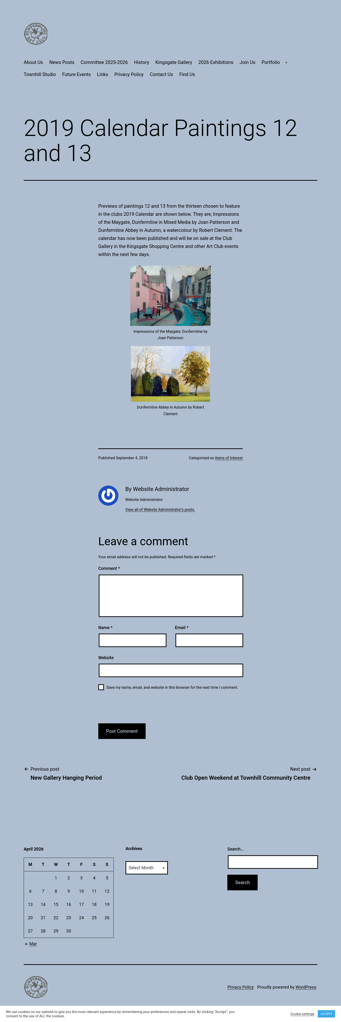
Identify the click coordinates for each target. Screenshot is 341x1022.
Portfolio (271, 62)
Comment (109, 568)
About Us (33, 62)
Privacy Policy (129, 74)
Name (105, 627)
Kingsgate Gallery (173, 62)
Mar (30, 943)
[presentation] (134, 709)
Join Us (248, 62)
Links (102, 74)
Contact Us (161, 74)
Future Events (76, 74)
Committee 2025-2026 (104, 62)
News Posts (61, 62)
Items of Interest (229, 458)
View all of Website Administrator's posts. (160, 509)
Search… (235, 848)
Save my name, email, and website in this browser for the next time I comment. (172, 687)
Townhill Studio (40, 74)
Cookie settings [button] (302, 1014)
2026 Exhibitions (215, 62)
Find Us (187, 74)
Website (106, 657)
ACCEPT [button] (326, 1014)
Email (181, 627)
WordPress (306, 987)
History (141, 62)
